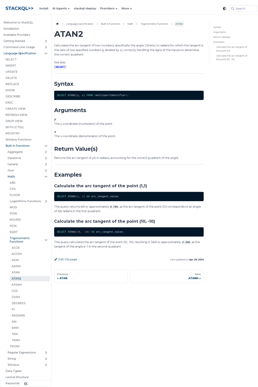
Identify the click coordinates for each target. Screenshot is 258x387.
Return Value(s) (221, 37)
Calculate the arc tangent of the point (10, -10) (231, 57)
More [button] (125, 8)
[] (60, 67)
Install (43, 8)
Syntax (217, 27)
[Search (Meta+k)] (243, 8)
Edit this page (65, 259)
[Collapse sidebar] (25, 383)
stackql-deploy (85, 8)
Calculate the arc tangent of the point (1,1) (231, 49)
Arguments (219, 32)
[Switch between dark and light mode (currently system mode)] (224, 8)
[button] (25, 41)
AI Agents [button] (59, 8)
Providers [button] (107, 8)
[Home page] (57, 24)
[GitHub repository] (208, 8)
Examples (218, 42)
